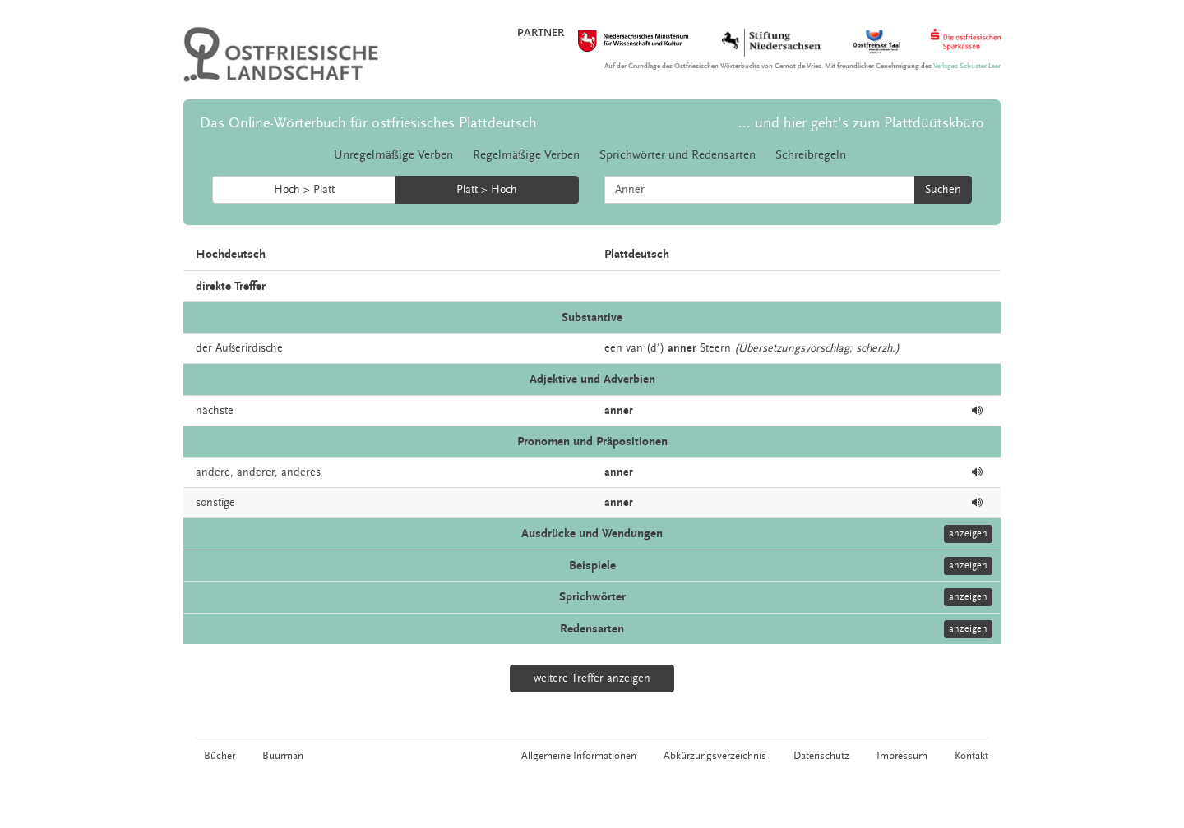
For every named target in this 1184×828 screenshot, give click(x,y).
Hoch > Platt (304, 189)
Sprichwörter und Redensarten (677, 155)
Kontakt (971, 755)
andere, (215, 472)
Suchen (943, 189)
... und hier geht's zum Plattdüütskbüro (861, 122)
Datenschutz (821, 755)
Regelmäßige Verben (526, 155)
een (613, 348)
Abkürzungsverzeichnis (715, 755)
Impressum (901, 755)
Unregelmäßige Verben (393, 155)
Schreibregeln (810, 155)
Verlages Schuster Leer (967, 66)
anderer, (257, 472)
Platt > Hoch (486, 189)
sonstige (215, 502)
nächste (215, 410)
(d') (655, 348)
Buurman (282, 755)
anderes (301, 472)
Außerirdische (249, 348)
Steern (715, 348)
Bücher (219, 755)
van (634, 348)
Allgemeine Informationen (578, 755)
